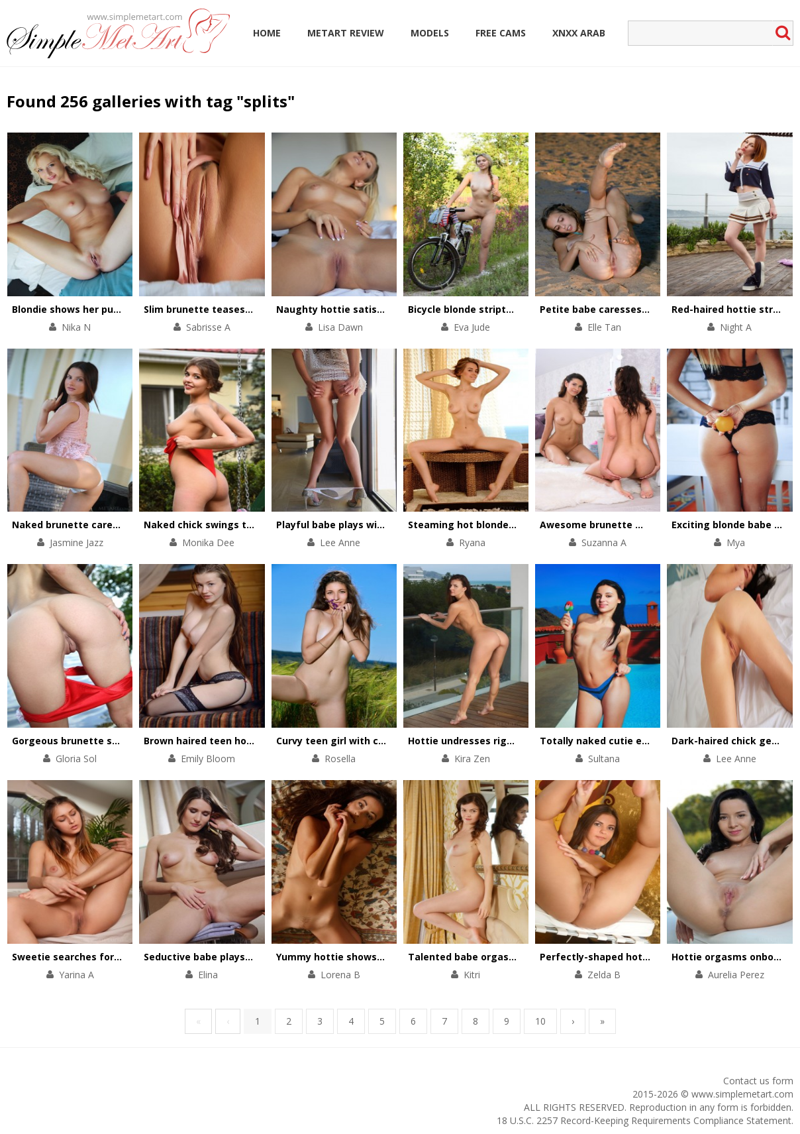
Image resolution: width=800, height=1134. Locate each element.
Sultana (604, 758)
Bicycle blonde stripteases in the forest (503, 309)
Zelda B (604, 974)
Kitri (472, 974)
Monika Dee (208, 542)
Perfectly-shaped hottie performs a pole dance (653, 956)
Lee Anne (340, 542)
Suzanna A (603, 542)
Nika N (76, 327)
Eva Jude (472, 327)
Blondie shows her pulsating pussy (94, 309)
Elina (208, 974)
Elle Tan (604, 327)
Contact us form (758, 1080)
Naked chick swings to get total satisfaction (252, 524)
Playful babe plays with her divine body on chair (390, 524)
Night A (736, 327)
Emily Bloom (208, 758)
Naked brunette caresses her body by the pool (123, 524)
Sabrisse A (208, 327)
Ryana (472, 542)
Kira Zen (472, 758)
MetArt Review (345, 33)
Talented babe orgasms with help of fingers (514, 956)
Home (267, 33)
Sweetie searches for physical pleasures (108, 956)
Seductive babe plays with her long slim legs (250, 956)
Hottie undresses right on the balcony (499, 740)
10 (540, 1021)
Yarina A (76, 974)
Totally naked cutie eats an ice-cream (631, 740)
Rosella (340, 758)
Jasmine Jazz (76, 542)
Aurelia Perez (736, 974)
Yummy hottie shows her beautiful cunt (371, 956)
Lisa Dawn (340, 327)
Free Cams (500, 33)
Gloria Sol (76, 758)
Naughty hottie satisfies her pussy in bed (375, 309)
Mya (735, 542)
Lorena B (340, 974)
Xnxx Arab (578, 33)
